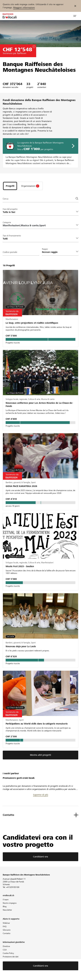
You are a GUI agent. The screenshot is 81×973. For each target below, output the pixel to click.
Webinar (6, 923)
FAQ (4, 926)
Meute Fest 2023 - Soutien (20, 566)
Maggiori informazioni (24, 7)
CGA (5, 950)
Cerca (5, 198)
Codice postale (10, 252)
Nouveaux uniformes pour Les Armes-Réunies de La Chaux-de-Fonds (39, 404)
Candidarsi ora (40, 856)
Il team (6, 899)
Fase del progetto (10, 209)
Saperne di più (40, 794)
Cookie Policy (8, 953)
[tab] (10, 186)
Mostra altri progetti (40, 755)
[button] (74, 16)
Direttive (6, 946)
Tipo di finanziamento (12, 236)
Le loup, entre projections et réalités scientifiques (32, 323)
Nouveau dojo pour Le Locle (21, 646)
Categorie (7, 222)
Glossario (6, 930)
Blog (4, 906)
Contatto (6, 933)
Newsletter (7, 910)
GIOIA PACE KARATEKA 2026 (21, 486)
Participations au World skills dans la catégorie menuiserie (37, 723)
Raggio (45, 249)
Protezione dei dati (10, 957)
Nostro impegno (10, 903)
